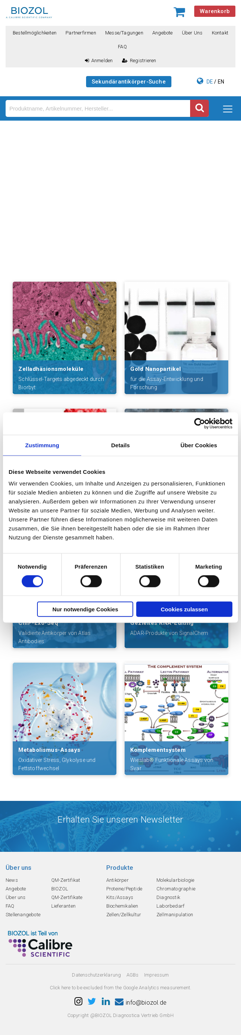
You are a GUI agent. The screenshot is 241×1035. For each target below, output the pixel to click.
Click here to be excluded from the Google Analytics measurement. (121, 987)
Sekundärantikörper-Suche (129, 81)
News (12, 880)
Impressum (156, 975)
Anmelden (99, 60)
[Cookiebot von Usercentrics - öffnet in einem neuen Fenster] (199, 423)
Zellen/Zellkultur (123, 914)
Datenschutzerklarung (96, 975)
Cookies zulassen (184, 609)
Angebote (162, 33)
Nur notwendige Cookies (85, 609)
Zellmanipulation (174, 914)
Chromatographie (175, 889)
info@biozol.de (141, 1002)
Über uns (192, 33)
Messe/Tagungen (124, 33)
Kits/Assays (119, 897)
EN (221, 82)
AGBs (132, 975)
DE (210, 82)
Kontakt (220, 33)
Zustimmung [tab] (42, 445)
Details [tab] (120, 445)
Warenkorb (215, 11)
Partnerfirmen (80, 33)
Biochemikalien (122, 906)
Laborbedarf (170, 906)
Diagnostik (168, 897)
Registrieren (139, 60)
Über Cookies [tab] (198, 445)
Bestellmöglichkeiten (35, 33)
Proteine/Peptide (124, 889)
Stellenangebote (23, 914)
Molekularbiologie (175, 880)
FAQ (122, 46)
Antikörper (117, 880)
